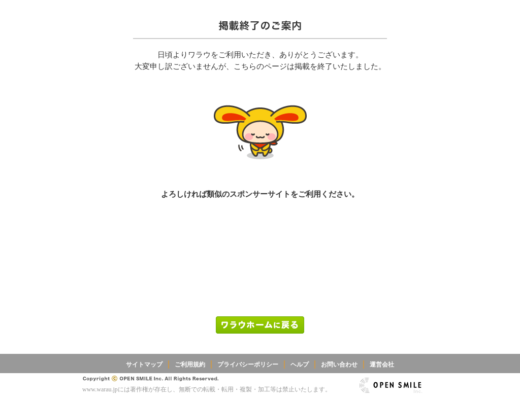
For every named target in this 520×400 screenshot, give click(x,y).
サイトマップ (144, 364)
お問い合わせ (339, 364)
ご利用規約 (190, 364)
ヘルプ (299, 364)
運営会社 (382, 364)
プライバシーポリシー (247, 364)
